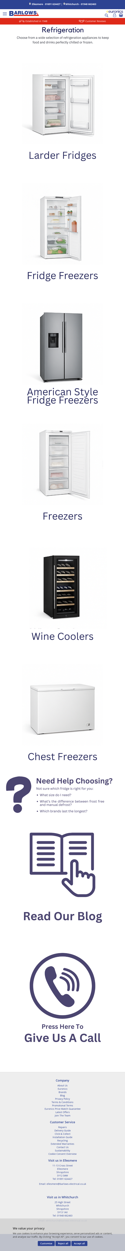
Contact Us (63, 1147)
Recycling (62, 1140)
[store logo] (24, 13)
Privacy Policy (62, 1098)
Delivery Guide (62, 1130)
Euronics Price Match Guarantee (63, 1108)
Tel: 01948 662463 (62, 1215)
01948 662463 (88, 4)
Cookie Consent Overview (62, 1153)
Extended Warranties (62, 1143)
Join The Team (62, 1115)
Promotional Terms (62, 1105)
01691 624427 (52, 4)
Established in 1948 (36, 21)
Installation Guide (62, 1137)
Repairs (62, 1127)
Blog (62, 1095)
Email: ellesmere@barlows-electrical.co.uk (62, 1183)
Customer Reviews (95, 21)
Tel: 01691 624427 (62, 1178)
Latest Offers (62, 1112)
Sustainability (62, 1150)
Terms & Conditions (62, 1102)
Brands (63, 1092)
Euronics (62, 1088)
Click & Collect (62, 1133)
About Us (62, 1085)
